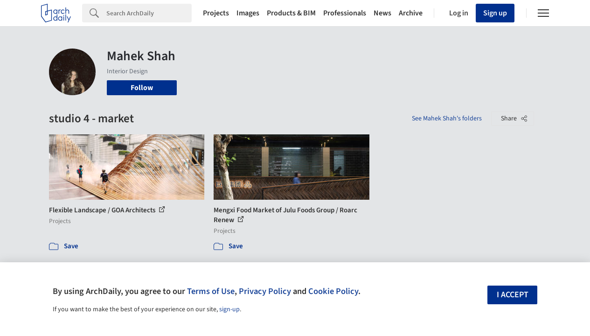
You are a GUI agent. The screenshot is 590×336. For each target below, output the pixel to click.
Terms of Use (211, 291)
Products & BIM (291, 13)
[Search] (149, 13)
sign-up (229, 309)
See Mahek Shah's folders (447, 118)
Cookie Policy (333, 291)
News (382, 13)
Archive (411, 13)
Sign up (495, 13)
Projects (216, 13)
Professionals (344, 13)
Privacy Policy (265, 291)
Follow (142, 88)
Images (247, 13)
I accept (512, 295)
